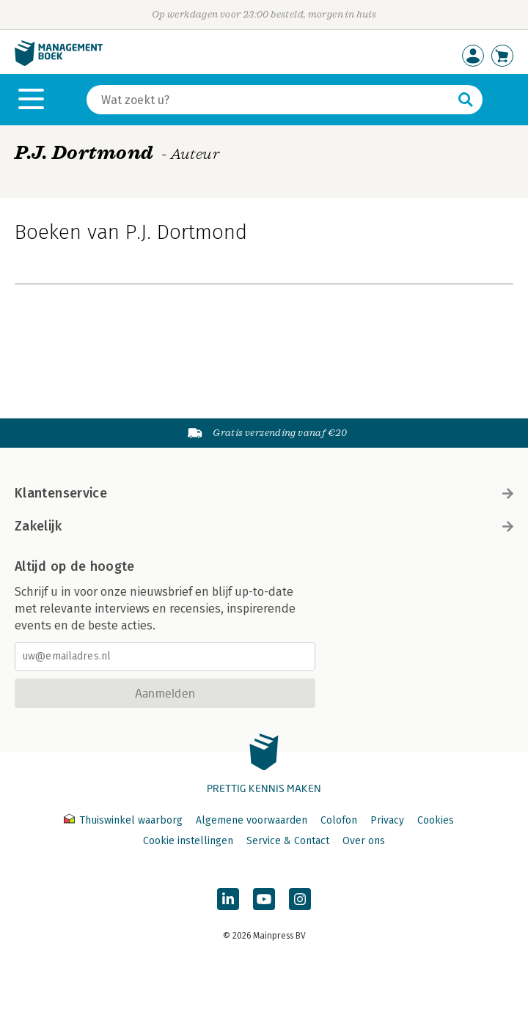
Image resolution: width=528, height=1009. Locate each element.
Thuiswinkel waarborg (125, 820)
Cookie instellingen (188, 841)
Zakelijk (264, 526)
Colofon (338, 820)
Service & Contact (287, 841)
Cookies (435, 820)
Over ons (363, 841)
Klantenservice (264, 493)
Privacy (387, 820)
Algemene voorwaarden (251, 820)
